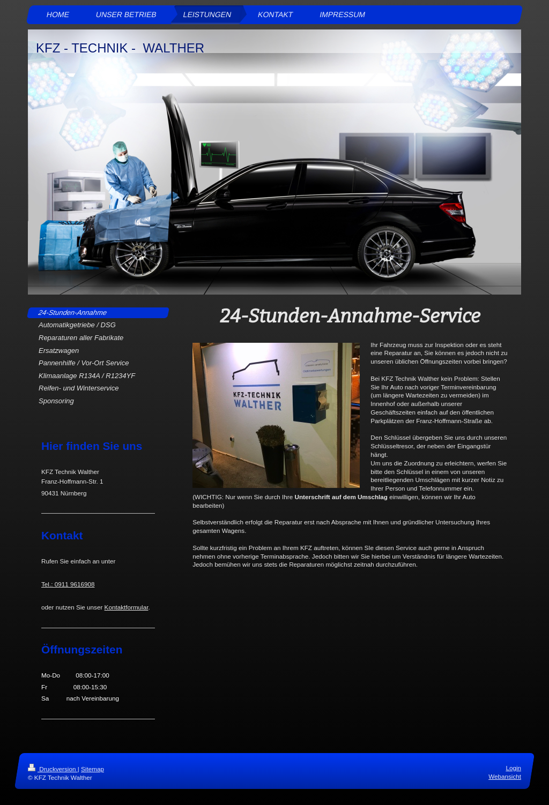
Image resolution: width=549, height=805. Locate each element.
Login (513, 767)
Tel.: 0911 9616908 (67, 584)
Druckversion (53, 768)
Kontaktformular (127, 607)
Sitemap (92, 768)
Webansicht (504, 776)
